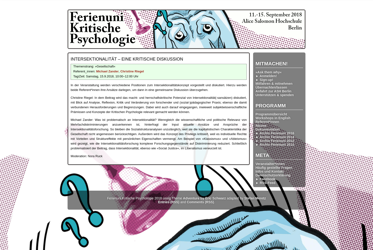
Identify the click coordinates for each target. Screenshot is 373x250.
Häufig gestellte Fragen (273, 168)
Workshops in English (272, 118)
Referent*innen (267, 122)
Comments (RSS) (200, 202)
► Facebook (265, 179)
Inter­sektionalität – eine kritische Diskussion (127, 59)
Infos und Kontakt (269, 171)
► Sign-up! (264, 80)
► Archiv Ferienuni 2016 (274, 133)
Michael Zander (107, 71)
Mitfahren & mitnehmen (274, 83)
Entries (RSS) (168, 202)
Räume (261, 125)
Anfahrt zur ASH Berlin (273, 91)
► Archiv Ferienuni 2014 (274, 137)
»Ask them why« (268, 72)
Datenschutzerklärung (272, 175)
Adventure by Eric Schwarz (204, 198)
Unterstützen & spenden (274, 95)
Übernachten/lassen (271, 87)
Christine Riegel (132, 71)
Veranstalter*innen (270, 164)
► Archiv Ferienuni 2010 (274, 144)
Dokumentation (267, 129)
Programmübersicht (271, 114)
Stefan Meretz (255, 198)
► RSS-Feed (265, 183)
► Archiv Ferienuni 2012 (274, 141)
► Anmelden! (266, 76)
